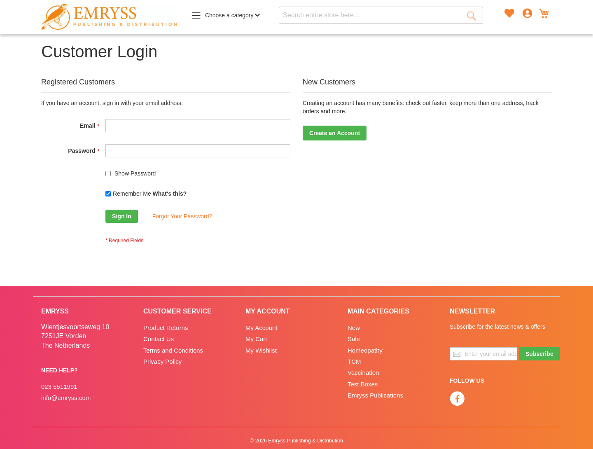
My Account (261, 327)
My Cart (256, 338)
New (354, 327)
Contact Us (158, 338)
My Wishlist (261, 350)
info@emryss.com (66, 397)
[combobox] (381, 15)
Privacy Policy (162, 361)
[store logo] (109, 17)
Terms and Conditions (173, 350)
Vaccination (363, 372)
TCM (354, 361)
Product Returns (165, 327)
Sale (354, 338)
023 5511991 (59, 386)
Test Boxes (363, 384)
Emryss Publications (375, 395)
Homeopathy (365, 350)
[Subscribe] (539, 353)
